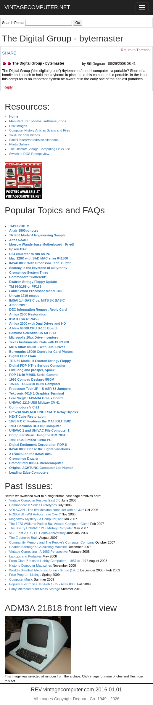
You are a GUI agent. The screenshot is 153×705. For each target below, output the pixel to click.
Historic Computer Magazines (30, 565)
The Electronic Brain (23, 537)
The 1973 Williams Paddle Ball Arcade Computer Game (49, 523)
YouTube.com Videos (24, 135)
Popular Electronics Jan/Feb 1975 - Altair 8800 (42, 584)
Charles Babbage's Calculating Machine (38, 547)
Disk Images (18, 126)
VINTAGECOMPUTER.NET (37, 7)
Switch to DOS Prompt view (29, 154)
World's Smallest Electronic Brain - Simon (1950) (44, 570)
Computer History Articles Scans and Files (39, 130)
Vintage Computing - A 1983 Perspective (38, 551)
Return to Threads (135, 50)
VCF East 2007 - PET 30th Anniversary (37, 533)
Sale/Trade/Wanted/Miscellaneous (34, 140)
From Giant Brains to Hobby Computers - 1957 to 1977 (48, 561)
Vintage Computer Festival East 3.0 (34, 500)
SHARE (9, 53)
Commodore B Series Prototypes (33, 505)
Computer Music (21, 579)
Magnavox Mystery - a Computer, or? (36, 519)
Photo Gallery (19, 144)
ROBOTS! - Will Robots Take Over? (35, 514)
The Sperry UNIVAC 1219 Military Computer (41, 528)
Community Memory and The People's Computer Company (51, 542)
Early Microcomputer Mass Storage (34, 589)
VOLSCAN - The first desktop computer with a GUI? (46, 510)
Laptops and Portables (25, 556)
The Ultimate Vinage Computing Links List (39, 149)
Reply (8, 87)
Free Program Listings (25, 574)
